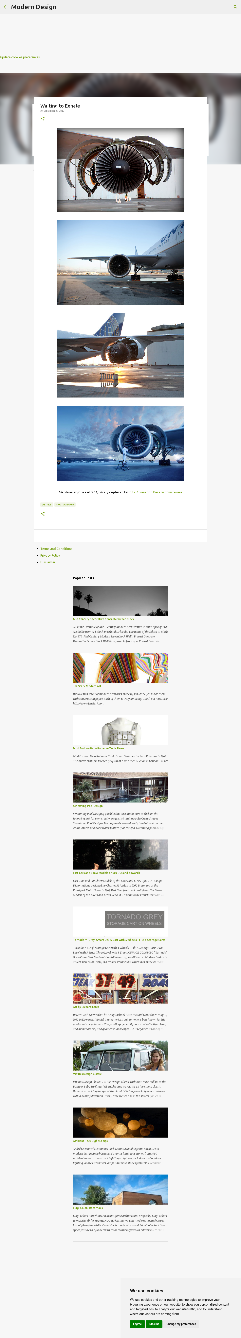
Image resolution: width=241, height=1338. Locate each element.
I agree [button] (137, 1324)
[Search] (235, 7)
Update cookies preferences (20, 57)
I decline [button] (154, 1324)
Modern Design (33, 6)
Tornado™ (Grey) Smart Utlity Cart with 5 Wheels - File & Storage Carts (119, 939)
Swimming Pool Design (88, 805)
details (46, 504)
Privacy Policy (50, 555)
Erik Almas (137, 492)
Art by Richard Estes (86, 1006)
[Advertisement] (118, 27)
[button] (42, 119)
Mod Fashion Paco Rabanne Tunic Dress (98, 748)
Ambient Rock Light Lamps (90, 1141)
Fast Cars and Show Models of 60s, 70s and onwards (106, 872)
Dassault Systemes (167, 492)
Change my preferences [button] (181, 1324)
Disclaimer (47, 562)
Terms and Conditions (56, 548)
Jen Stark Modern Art (87, 686)
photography (65, 504)
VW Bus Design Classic (87, 1073)
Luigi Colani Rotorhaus (88, 1208)
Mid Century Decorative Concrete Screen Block (103, 619)
